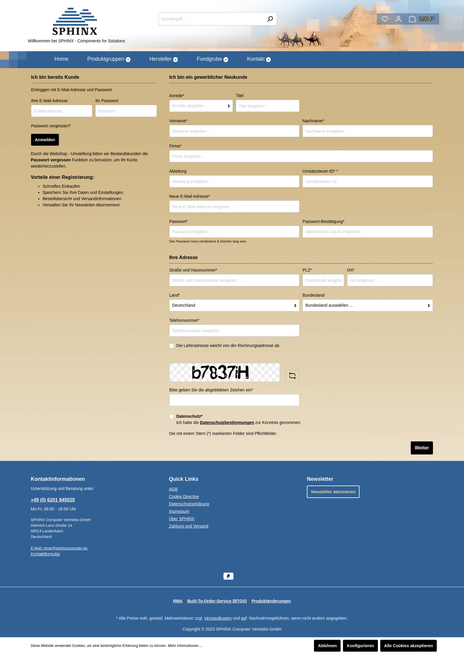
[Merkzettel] (385, 19)
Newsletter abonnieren (333, 491)
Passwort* (178, 221)
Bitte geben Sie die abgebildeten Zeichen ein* (211, 390)
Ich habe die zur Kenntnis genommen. (239, 419)
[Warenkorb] (421, 19)
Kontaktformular (45, 554)
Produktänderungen (271, 601)
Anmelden (45, 139)
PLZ (307, 270)
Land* (174, 295)
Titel (240, 95)
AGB (173, 489)
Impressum (179, 511)
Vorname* (178, 120)
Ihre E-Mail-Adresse (49, 100)
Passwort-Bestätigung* (323, 221)
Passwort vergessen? (51, 125)
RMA (178, 601)
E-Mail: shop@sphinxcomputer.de (59, 548)
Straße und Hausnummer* (193, 270)
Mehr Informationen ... (185, 646)
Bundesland (313, 295)
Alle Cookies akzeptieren (408, 645)
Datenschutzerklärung (189, 504)
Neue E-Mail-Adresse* (189, 196)
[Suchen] (270, 18)
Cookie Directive (184, 496)
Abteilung (177, 171)
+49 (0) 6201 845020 (53, 499)
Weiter (422, 447)
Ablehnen (327, 645)
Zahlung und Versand (188, 526)
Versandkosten (218, 618)
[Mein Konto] (398, 19)
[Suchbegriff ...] (211, 18)
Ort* (351, 270)
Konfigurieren (360, 645)
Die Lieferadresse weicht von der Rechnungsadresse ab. (228, 345)
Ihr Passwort (106, 100)
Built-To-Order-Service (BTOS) (217, 601)
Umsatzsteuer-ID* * (320, 171)
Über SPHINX (181, 518)
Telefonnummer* (184, 320)
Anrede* (176, 95)
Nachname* (313, 120)
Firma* (175, 146)
